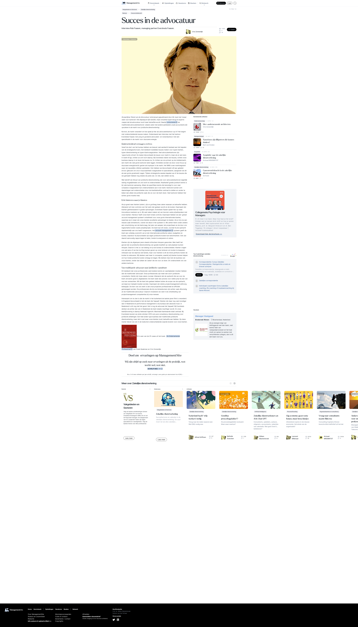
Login (229, 3)
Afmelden (85, 614)
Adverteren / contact (62, 619)
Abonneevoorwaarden (63, 614)
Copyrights (59, 621)
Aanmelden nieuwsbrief (91, 616)
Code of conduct (61, 616)
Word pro (221, 3)
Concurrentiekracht (136, 13)
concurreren (171, 122)
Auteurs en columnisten (36, 616)
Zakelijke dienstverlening (148, 9)
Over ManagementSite (36, 614)
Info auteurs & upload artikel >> (39, 621)
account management (163, 230)
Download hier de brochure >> (213, 234)
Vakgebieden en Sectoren (130, 9)
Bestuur (125, 13)
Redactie (31, 619)
